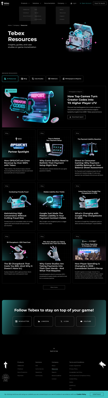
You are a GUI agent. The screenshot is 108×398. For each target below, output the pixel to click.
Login (73, 3)
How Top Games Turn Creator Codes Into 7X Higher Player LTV (82, 100)
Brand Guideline (56, 375)
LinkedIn (43, 321)
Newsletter (22, 321)
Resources (55, 369)
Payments (20, 375)
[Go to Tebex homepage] (5, 3)
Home (10, 25)
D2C (36, 365)
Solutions (37, 3)
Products (25, 3)
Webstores (20, 365)
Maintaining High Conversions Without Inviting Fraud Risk (15, 215)
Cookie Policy (73, 379)
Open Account (85, 3)
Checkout (20, 369)
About (53, 365)
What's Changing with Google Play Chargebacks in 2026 (88, 215)
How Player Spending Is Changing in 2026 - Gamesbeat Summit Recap (89, 266)
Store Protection (22, 372)
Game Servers (39, 369)
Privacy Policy (73, 369)
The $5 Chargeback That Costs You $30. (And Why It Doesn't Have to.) (18, 266)
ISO (70, 389)
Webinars (53, 79)
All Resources (10, 79)
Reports (54, 372)
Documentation (49, 3)
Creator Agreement (75, 365)
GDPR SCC (72, 385)
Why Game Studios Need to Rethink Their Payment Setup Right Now (53, 162)
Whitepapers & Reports (72, 79)
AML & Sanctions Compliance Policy (79, 375)
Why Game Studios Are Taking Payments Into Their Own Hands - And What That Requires (51, 267)
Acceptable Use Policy (75, 372)
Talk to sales (100, 3)
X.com (64, 321)
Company (62, 3)
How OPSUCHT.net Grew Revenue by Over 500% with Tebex (17, 162)
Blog (24, 79)
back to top (54, 349)
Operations (38, 372)
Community (39, 375)
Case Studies (37, 79)
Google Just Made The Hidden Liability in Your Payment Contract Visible (52, 215)
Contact (54, 379)
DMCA (71, 382)
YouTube (85, 321)
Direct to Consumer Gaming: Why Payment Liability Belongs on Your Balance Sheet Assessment (89, 164)
